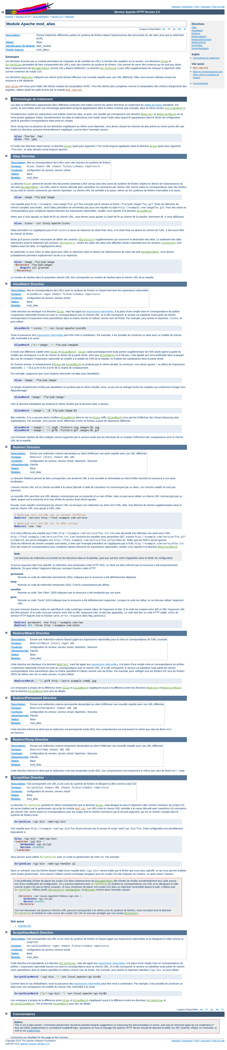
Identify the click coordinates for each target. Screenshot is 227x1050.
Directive (28, 156)
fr (169, 29)
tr (185, 29)
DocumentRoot (40, 68)
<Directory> (86, 239)
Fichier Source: (15, 49)
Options (90, 889)
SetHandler (73, 889)
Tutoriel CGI (24, 926)
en (164, 29)
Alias (164, 61)
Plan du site (218, 6)
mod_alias (12, 86)
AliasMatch (197, 30)
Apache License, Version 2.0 (34, 1043)
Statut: (10, 42)
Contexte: (17, 170)
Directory (131, 913)
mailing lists (33, 1030)
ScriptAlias (13, 64)
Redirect (27, 77)
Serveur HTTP (23, 16)
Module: (16, 177)
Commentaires (200, 83)
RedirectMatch (199, 36)
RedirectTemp (199, 42)
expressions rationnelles (100, 311)
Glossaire (206, 6)
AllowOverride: (20, 464)
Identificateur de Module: (20, 46)
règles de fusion (153, 104)
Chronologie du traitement (206, 58)
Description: (13, 35)
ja (174, 29)
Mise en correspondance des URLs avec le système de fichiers (208, 74)
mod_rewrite (74, 90)
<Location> (168, 243)
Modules (176, 6)
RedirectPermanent (201, 39)
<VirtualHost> (174, 108)
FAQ (196, 6)
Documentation (41, 16)
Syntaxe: (16, 166)
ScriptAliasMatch (200, 48)
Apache (9, 16)
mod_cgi (80, 808)
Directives (187, 6)
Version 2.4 (57, 16)
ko (180, 29)
